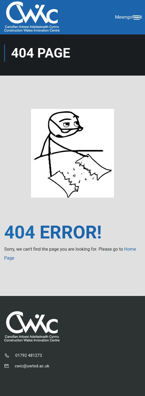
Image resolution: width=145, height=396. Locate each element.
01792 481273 (28, 355)
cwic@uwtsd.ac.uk (32, 365)
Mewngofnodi (128, 17)
